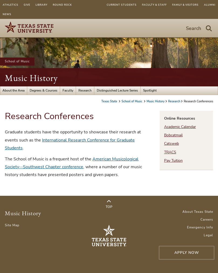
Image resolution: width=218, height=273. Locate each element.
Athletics (10, 4)
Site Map (12, 225)
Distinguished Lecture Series (117, 90)
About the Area (13, 90)
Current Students (122, 4)
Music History (31, 78)
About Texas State (197, 212)
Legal (208, 235)
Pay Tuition (173, 160)
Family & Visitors (185, 4)
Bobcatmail (173, 135)
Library (41, 4)
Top (109, 204)
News (7, 14)
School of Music (17, 61)
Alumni (209, 4)
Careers (206, 219)
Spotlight (150, 90)
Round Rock (62, 4)
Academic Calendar (180, 126)
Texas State (109, 101)
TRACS (170, 152)
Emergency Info (200, 227)
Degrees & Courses (43, 90)
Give (27, 4)
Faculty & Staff (154, 4)
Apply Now (186, 252)
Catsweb (171, 143)
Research (85, 90)
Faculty (68, 90)
